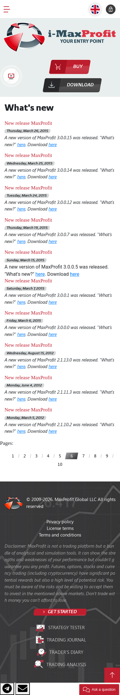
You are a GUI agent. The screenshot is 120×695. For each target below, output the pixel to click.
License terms (60, 528)
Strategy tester (60, 627)
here (21, 144)
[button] (96, 9)
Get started (62, 612)
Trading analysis (60, 664)
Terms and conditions (60, 535)
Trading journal (60, 639)
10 (60, 464)
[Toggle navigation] (7, 9)
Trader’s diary (60, 652)
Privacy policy (60, 521)
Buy (78, 66)
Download (80, 85)
